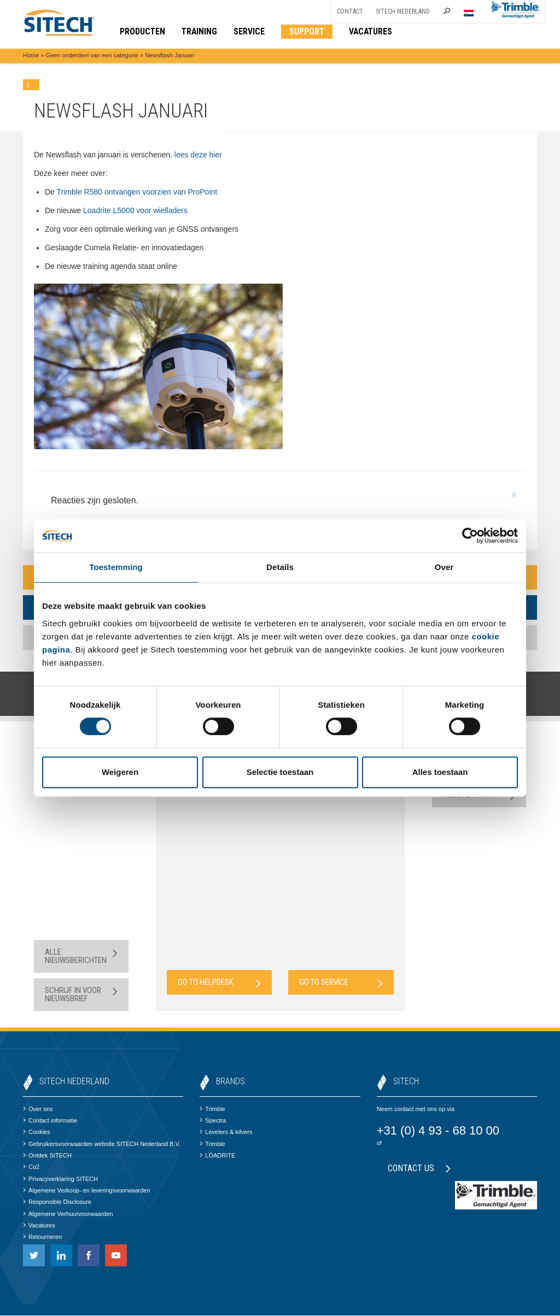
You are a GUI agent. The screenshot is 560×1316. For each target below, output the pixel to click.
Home (31, 55)
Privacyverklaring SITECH (60, 1179)
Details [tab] (280, 567)
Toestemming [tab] (116, 567)
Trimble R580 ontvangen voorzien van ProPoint (137, 191)
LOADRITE (217, 1156)
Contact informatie (50, 1121)
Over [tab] (444, 567)
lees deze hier (198, 154)
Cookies (36, 1132)
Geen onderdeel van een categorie (92, 55)
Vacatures (39, 1226)
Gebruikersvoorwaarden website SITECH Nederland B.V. (101, 1144)
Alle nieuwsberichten (81, 957)
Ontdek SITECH (47, 1156)
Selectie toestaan (280, 772)
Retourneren (42, 1237)
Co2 (31, 1167)
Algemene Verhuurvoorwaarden (68, 1214)
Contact (350, 11)
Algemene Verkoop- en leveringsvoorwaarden (86, 1191)
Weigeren (120, 772)
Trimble (212, 1109)
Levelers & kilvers (226, 1132)
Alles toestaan (440, 772)
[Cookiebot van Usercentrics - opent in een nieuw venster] (470, 535)
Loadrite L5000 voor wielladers (134, 210)
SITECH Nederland (403, 11)
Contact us (419, 1168)
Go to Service (341, 983)
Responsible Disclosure (57, 1202)
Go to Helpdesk (219, 983)
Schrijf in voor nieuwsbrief (81, 995)
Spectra (213, 1121)
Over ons (38, 1109)
